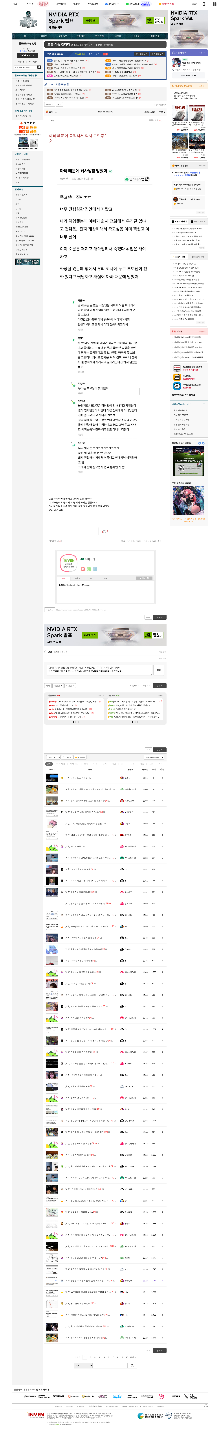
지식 (123, 764)
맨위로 (147, 685)
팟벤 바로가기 (21, 195)
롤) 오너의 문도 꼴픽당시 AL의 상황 (83, 1326)
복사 (59, 104)
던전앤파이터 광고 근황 (78, 1143)
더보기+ (101, 696)
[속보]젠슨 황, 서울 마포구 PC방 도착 (84, 1315)
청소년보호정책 (112, 1406)
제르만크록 (129, 801)
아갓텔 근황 (73, 846)
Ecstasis (128, 949)
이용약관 (80, 1406)
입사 (126, 869)
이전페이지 (135, 685)
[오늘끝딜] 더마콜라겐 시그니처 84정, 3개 (189, 342)
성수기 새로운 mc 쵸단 (78, 1155)
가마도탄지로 (130, 858)
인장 (63, 579)
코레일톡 (128, 1280)
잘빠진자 (51, 112)
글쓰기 (160, 750)
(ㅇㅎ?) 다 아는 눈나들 (78, 983)
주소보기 (49, 104)
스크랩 (130, 541)
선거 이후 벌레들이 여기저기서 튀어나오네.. (87, 1246)
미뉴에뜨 (128, 892)
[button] (73, 722)
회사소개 (58, 1406)
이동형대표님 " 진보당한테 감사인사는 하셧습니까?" (91, 1178)
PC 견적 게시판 (22, 178)
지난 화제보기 (141, 54)
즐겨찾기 (81, 757)
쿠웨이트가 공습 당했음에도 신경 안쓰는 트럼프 (89, 915)
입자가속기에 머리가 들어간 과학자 (83, 1338)
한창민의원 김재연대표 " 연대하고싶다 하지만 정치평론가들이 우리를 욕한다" (102, 858)
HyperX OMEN (21, 227)
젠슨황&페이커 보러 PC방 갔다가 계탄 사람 (87, 1121)
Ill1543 (127, 1258)
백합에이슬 (129, 1326)
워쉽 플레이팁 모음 (181, 424)
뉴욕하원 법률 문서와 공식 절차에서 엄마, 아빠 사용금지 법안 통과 (97, 1063)
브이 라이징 (20, 231)
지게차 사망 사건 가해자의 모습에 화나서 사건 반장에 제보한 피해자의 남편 (101, 881)
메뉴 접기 (144, 578)
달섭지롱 (128, 1155)
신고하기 (138, 541)
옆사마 (127, 1109)
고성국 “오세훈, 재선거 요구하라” (82, 812)
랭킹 (92, 578)
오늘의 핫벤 (20, 164)
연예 (74, 764)
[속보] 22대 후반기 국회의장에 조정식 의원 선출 (89, 1292)
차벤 (17, 204)
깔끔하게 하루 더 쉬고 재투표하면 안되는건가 (88, 789)
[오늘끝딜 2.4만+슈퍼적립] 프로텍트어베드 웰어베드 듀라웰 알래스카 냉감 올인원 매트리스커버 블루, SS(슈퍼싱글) (189, 337)
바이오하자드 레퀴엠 (24, 245)
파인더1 (128, 835)
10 (127, 1357)
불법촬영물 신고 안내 (130, 1406)
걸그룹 (18, 208)
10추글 (68, 757)
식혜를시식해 (130, 789)
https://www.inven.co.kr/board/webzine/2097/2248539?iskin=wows (81, 610)
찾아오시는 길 (148, 1406)
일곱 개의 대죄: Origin (24, 236)
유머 (86, 764)
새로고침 (162, 652)
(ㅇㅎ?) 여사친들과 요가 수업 (81, 938)
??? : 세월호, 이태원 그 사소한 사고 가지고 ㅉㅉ (89, 1223)
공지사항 (160, 1406)
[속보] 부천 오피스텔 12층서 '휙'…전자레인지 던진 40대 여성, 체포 (97, 926)
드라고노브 (129, 1166)
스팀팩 (127, 823)
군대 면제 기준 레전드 (77, 1303)
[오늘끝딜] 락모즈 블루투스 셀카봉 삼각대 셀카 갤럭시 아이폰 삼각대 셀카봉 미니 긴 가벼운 (189, 352)
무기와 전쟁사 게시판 (24, 104)
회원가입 (21, 62)
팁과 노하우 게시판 (23, 85)
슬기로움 (128, 915)
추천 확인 (157, 541)
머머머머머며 (130, 1246)
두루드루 (128, 903)
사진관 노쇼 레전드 (76, 778)
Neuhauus (129, 1086)
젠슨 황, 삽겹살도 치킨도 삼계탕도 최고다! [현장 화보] (91, 1200)
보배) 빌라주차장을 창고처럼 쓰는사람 (85, 801)
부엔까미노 (129, 812)
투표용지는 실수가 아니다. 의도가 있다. (85, 903)
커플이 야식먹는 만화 (77, 1086)
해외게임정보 (21, 218)
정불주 (127, 1223)
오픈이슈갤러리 (160, 105)
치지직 (18, 199)
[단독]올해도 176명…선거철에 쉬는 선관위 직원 (89, 1029)
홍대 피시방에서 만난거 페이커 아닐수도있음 (87, 1166)
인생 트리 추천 (179, 429)
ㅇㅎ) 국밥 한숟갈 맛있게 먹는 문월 (83, 823)
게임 (114, 764)
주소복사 (49, 610)
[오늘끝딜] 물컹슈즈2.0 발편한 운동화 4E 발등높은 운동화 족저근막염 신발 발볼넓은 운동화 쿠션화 (189, 357)
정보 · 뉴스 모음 (22, 81)
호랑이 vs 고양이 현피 (77, 1098)
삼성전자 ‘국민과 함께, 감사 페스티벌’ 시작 (86, 1280)
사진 (133, 764)
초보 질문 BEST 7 (181, 415)
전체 (49, 764)
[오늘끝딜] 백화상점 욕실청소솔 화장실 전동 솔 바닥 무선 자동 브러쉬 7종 (189, 347)
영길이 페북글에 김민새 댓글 (80, 1109)
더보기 (95, 569)
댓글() (158, 120)
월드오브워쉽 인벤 (27, 43)
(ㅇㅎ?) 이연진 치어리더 (78, 961)
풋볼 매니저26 (21, 254)
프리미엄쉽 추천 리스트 (183, 434)
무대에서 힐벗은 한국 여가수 (80, 972)
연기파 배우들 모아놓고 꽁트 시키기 (84, 1006)
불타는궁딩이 (130, 846)
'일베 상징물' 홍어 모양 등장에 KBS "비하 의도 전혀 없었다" (94, 835)
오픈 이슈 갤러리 (22, 159)
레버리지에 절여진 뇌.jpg (79, 1212)
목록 (151, 120)
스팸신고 (148, 541)
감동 (151, 764)
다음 (132, 1357)
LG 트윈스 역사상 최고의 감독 (81, 1189)
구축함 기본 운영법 (181, 420)
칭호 (106, 578)
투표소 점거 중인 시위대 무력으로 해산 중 (86, 1041)
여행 (17, 213)
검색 (39, 67)
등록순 (56, 652)
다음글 (57, 686)
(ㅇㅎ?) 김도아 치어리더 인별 (81, 1075)
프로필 (77, 578)
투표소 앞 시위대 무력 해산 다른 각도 (84, 1132)
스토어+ (202, 86)
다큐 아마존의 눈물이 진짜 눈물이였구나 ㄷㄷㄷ (89, 1235)
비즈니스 (69, 1406)
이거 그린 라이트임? (77, 1018)
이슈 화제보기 (157, 54)
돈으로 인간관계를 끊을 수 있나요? (83, 1258)
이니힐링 (89, 569)
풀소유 (127, 778)
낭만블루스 (129, 1121)
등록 (159, 670)
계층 (142, 764)
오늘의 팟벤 (20, 169)
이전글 (69, 686)
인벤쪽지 (83, 569)
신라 (126, 926)
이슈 (60, 764)
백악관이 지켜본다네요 (78, 892)
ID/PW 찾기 (33, 62)
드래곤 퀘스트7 (21, 250)
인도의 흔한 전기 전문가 (78, 1052)
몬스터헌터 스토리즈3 (24, 240)
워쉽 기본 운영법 (180, 410)
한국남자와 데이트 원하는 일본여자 (83, 949)
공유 (123, 541)
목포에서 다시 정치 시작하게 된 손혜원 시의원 (88, 995)
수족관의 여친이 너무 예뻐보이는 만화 (85, 1269)
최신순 (64, 652)
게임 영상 (19, 222)
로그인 (194, 4)
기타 (161, 764)
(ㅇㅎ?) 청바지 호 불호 (78, 869)
